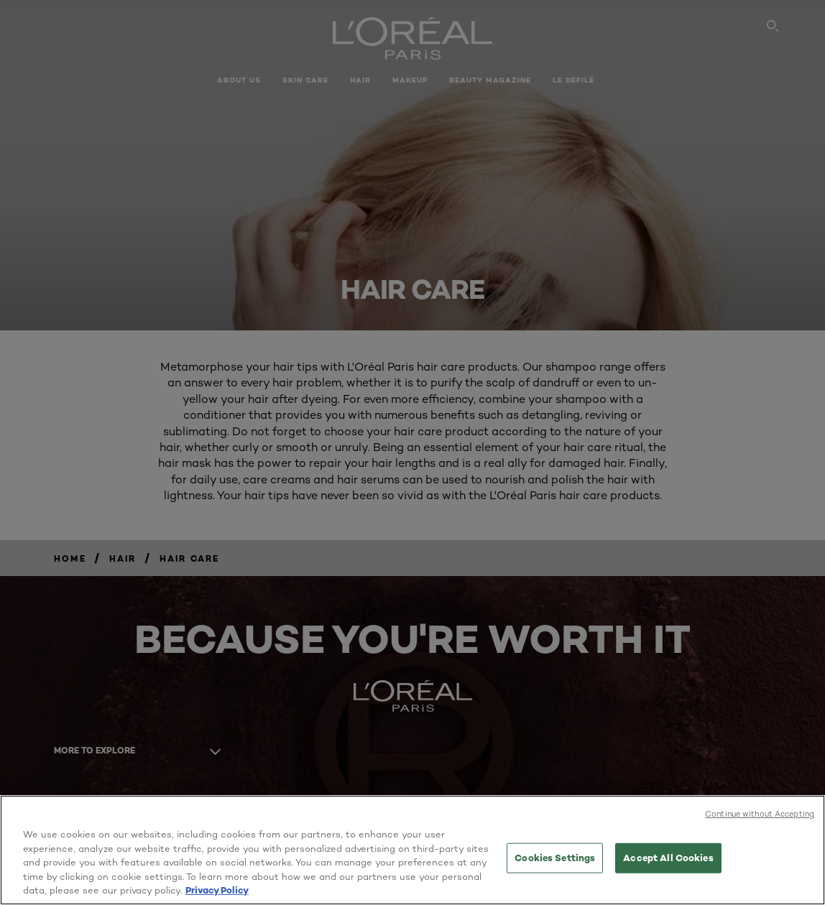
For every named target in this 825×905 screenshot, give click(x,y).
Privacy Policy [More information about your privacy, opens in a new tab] (217, 890)
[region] (412, 850)
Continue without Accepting (759, 814)
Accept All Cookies (668, 857)
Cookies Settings (555, 857)
